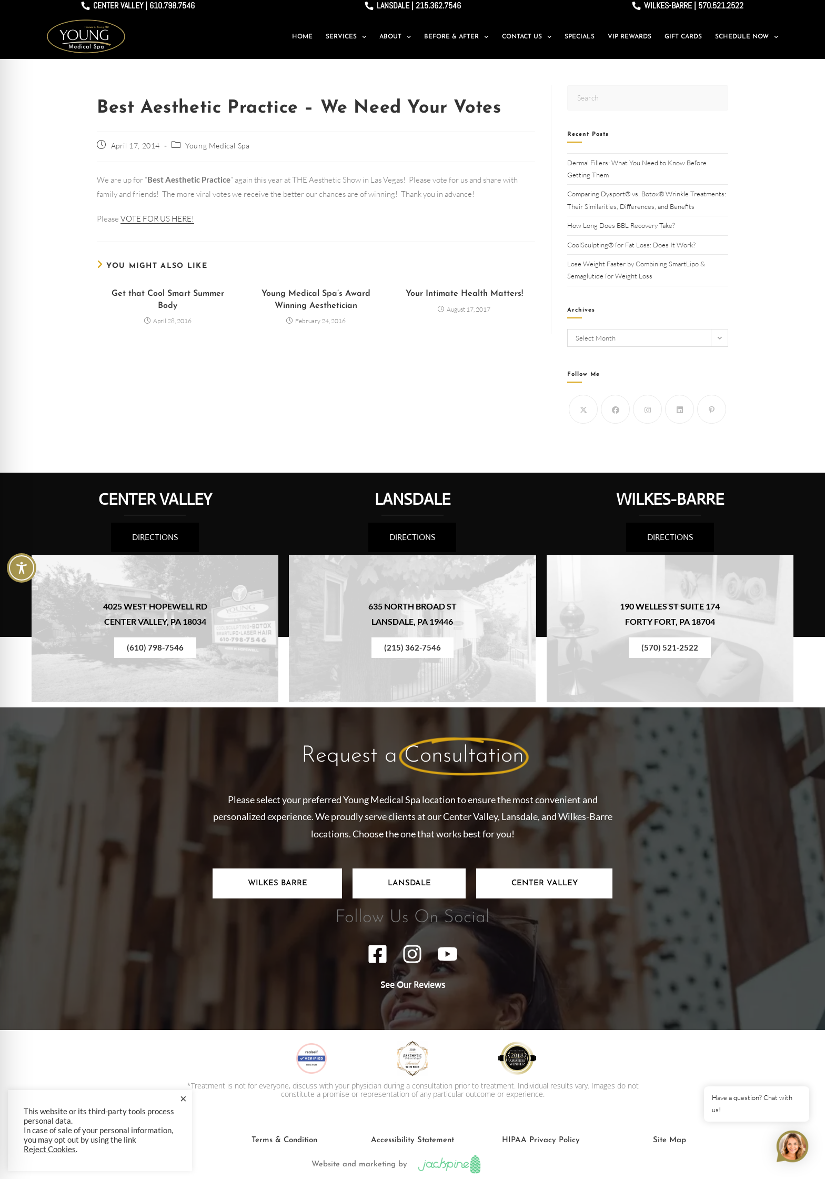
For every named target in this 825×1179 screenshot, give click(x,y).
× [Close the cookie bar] (183, 1098)
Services (346, 36)
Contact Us (526, 36)
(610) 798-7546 (155, 647)
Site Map (669, 1140)
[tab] (277, 883)
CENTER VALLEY (155, 499)
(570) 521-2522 (669, 647)
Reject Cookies (50, 1149)
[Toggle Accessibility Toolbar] (21, 568)
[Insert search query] (647, 97)
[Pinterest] (711, 409)
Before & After (456, 36)
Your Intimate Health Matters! (464, 293)
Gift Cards (683, 37)
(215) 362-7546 (412, 647)
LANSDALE (412, 499)
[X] (583, 409)
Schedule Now (746, 36)
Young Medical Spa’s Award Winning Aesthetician (315, 299)
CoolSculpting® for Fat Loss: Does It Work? (632, 245)
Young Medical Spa (217, 145)
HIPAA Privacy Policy (541, 1140)
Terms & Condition (284, 1140)
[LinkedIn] (679, 409)
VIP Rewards (629, 37)
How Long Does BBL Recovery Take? (622, 225)
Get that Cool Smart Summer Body (168, 299)
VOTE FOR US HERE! (157, 219)
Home (302, 37)
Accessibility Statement (412, 1140)
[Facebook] (615, 409)
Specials (580, 37)
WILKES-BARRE (670, 499)
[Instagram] (647, 409)
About (395, 36)
